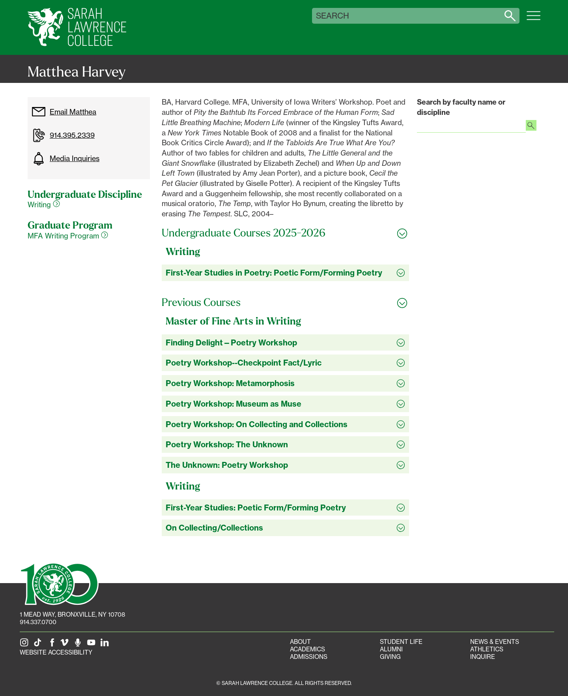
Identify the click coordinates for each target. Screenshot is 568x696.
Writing (44, 204)
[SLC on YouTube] (93, 645)
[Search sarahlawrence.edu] (510, 16)
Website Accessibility (56, 652)
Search (332, 16)
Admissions (308, 656)
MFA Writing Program (68, 235)
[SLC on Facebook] (52, 645)
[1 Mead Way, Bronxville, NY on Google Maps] (72, 614)
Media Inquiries (65, 159)
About (300, 641)
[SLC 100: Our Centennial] (59, 583)
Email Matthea (64, 112)
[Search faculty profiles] (531, 126)
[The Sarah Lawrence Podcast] (79, 645)
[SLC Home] (77, 27)
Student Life (401, 641)
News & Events (494, 641)
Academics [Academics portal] (307, 649)
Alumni (391, 649)
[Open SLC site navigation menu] (533, 20)
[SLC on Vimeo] (66, 645)
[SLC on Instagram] (26, 645)
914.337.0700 (38, 622)
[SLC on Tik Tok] (39, 645)
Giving (390, 656)
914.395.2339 (63, 135)
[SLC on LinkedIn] (106, 645)
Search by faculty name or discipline (461, 107)
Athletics (486, 649)
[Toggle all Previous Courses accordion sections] (285, 302)
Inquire (482, 656)
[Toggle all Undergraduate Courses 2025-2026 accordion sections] (285, 233)
